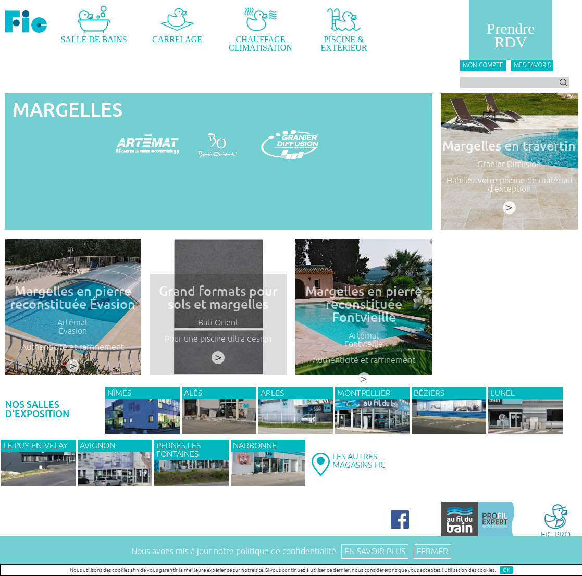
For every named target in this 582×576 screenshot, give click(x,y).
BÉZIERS (429, 393)
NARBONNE (255, 446)
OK (506, 570)
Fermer (432, 551)
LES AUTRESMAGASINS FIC (359, 461)
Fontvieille (363, 344)
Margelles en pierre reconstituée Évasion (72, 298)
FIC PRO (555, 520)
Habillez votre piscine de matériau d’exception (509, 185)
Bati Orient (218, 323)
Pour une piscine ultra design (218, 339)
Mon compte (483, 65)
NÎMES (119, 393)
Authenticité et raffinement (72, 347)
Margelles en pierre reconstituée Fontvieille (363, 304)
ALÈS (193, 393)
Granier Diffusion (509, 164)
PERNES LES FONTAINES (178, 450)
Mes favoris (532, 65)
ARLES (272, 393)
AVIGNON (97, 446)
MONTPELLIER (364, 393)
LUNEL (502, 393)
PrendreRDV (511, 35)
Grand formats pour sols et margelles (218, 298)
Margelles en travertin (509, 146)
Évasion (73, 331)
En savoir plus (374, 551)
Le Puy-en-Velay (35, 446)
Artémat (72, 323)
